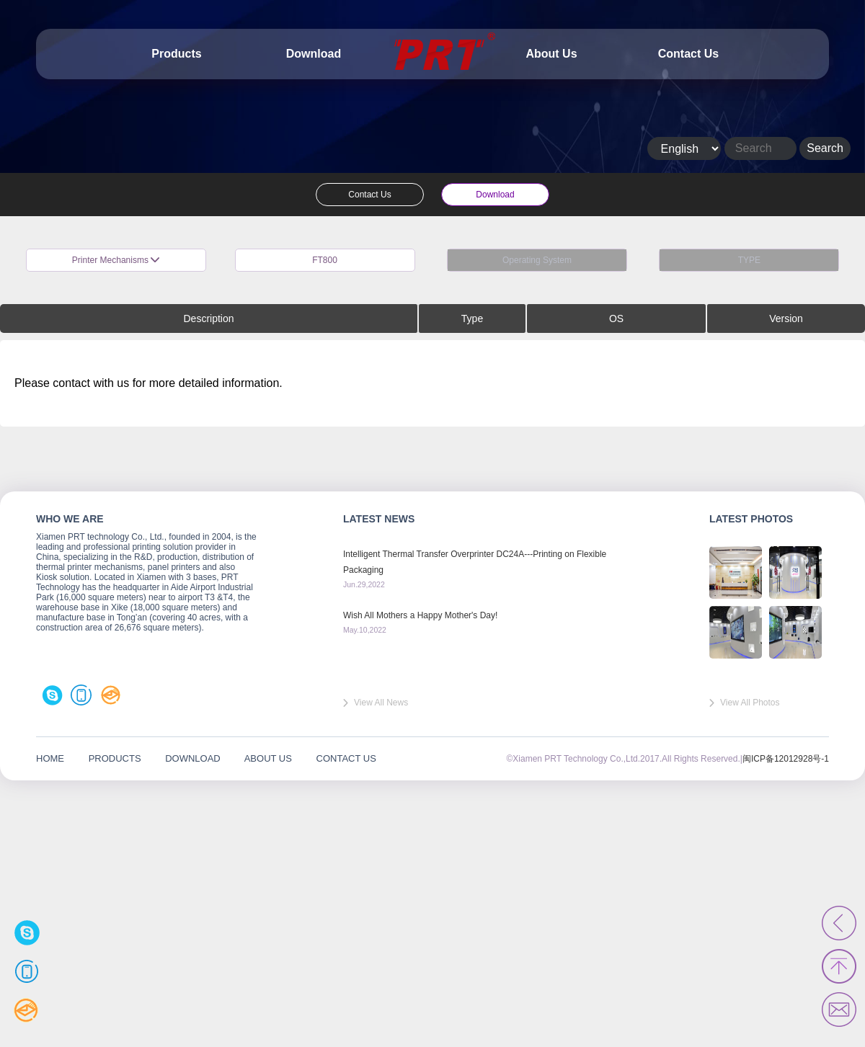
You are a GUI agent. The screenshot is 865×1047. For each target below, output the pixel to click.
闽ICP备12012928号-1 (785, 759)
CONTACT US (346, 758)
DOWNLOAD (193, 758)
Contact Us (688, 54)
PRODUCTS (115, 758)
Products (176, 54)
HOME (50, 758)
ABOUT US (268, 758)
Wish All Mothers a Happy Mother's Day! (420, 615)
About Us (551, 54)
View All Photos (750, 703)
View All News (381, 703)
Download (313, 54)
